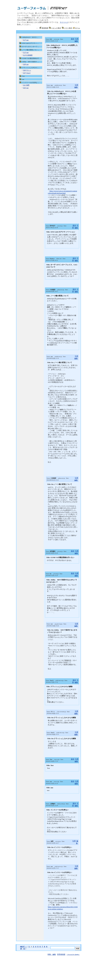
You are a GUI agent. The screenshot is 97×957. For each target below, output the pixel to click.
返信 (72, 39)
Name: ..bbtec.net (54, 258)
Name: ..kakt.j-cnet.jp (55, 803)
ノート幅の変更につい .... (30, 50)
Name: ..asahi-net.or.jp (54, 680)
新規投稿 (45, 28)
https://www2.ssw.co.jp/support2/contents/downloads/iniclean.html (62, 192)
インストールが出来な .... (30, 82)
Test (23, 76)
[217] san (25, 40)
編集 (76, 41)
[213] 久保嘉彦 (27, 55)
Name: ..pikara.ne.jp (55, 289)
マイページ (64, 22)
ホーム (77, 28)
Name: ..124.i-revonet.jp (56, 711)
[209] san (25, 64)
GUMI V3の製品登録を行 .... (31, 58)
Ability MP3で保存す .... (30, 62)
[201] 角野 (26, 85)
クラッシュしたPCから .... (31, 68)
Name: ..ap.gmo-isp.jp (54, 624)
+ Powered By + (73, 954)
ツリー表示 (68, 28)
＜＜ (37, 28)
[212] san (25, 52)
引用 (76, 39)
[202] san (25, 88)
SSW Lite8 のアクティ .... (30, 43)
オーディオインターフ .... (30, 46)
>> (23, 947)
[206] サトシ (27, 70)
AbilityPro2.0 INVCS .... (30, 37)
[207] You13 (26, 73)
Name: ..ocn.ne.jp (52, 39)
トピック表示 (56, 28)
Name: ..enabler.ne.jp (54, 85)
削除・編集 (52, 954)
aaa (23, 79)
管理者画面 (61, 954)
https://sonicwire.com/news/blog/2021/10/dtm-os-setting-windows (63, 908)
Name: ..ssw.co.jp (52, 759)
